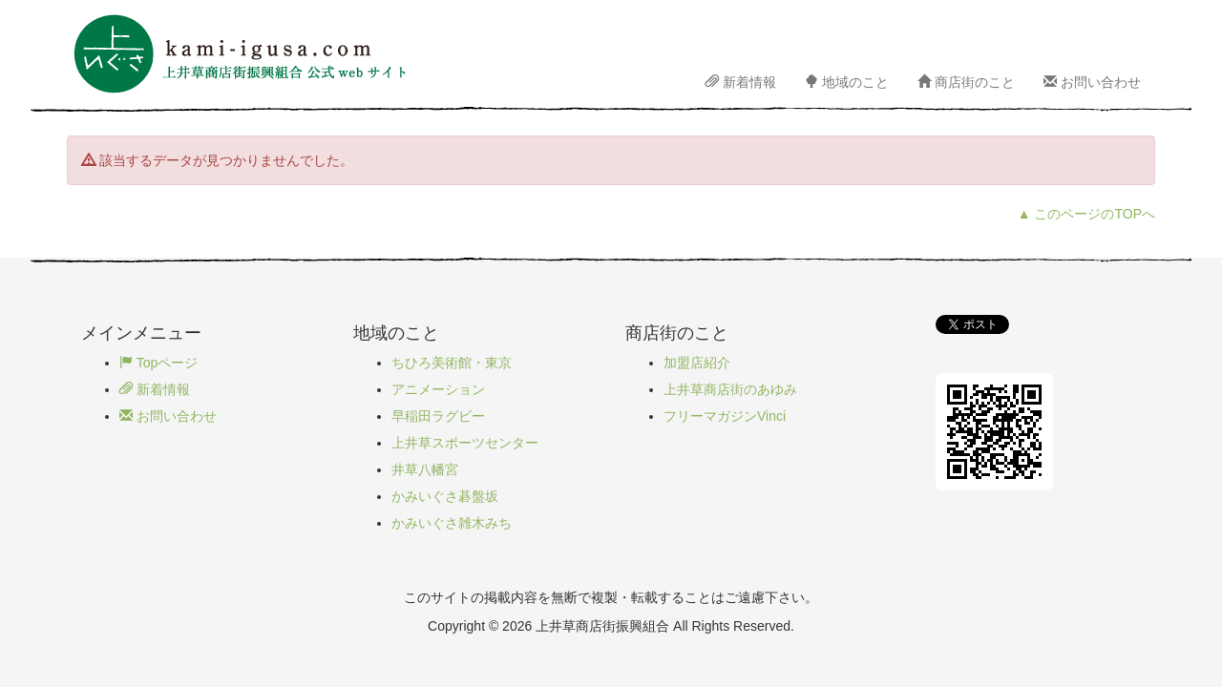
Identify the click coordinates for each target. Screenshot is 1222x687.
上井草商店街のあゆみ (730, 389)
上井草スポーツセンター (464, 442)
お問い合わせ (1092, 82)
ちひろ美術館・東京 (451, 362)
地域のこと (847, 82)
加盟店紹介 (697, 362)
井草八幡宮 (424, 469)
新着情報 (741, 82)
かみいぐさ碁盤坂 (444, 496)
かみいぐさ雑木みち (451, 523)
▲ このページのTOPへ (1086, 213)
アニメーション (438, 389)
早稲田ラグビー (438, 416)
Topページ (158, 362)
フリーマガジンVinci (725, 416)
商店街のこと (966, 82)
